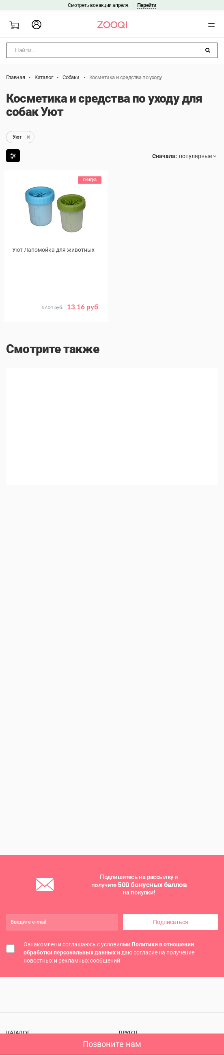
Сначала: (164, 156)
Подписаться (170, 922)
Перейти (146, 5)
